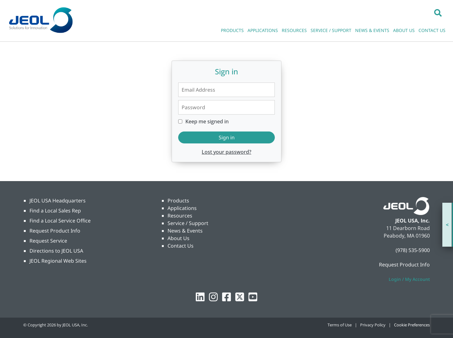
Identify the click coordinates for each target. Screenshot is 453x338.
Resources (180, 215)
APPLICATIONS (263, 30)
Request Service (48, 240)
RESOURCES (294, 30)
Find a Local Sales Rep (55, 210)
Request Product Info (54, 230)
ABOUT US (404, 30)
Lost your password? (226, 151)
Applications (182, 208)
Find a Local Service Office (60, 220)
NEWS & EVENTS (372, 30)
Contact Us (181, 245)
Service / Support (188, 223)
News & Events (185, 230)
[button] (437, 12)
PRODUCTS (232, 30)
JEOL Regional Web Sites (58, 260)
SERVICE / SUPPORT (331, 30)
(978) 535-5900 (413, 250)
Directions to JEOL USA (56, 250)
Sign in (227, 137)
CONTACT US (431, 30)
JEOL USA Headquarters (57, 200)
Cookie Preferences (412, 325)
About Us (178, 238)
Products (178, 200)
